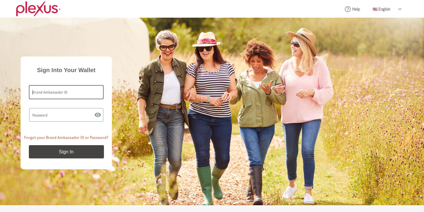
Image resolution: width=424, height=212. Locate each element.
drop (399, 9)
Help (356, 9)
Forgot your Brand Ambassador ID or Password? (66, 137)
